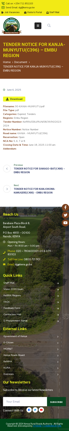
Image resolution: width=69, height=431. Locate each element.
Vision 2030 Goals (31, 289)
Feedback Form (31, 308)
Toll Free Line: (24, 259)
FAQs (31, 302)
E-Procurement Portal (31, 321)
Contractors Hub (31, 315)
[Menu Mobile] (37, 25)
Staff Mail (31, 283)
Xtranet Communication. (47, 426)
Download (14, 99)
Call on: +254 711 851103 (19, 3)
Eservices (31, 374)
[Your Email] (25, 401)
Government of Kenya (31, 337)
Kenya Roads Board (31, 355)
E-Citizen (31, 343)
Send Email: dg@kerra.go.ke (20, 7)
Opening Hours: (16, 241)
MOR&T (31, 349)
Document (20, 62)
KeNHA (31, 362)
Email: (20, 264)
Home (7, 62)
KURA (31, 368)
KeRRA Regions (31, 296)
